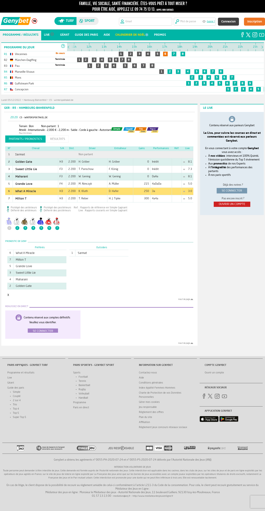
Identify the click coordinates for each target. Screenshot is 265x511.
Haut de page (184, 299)
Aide (141, 378)
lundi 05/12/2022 (11, 100)
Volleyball (84, 394)
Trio (15, 404)
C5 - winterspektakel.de (61, 100)
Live (9, 378)
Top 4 (16, 409)
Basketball (84, 385)
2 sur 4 (17, 400)
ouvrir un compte (232, 204)
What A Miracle (25, 191)
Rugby (82, 389)
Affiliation (144, 422)
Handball (83, 398)
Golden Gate (23, 161)
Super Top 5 (19, 417)
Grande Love (23, 184)
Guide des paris (15, 388)
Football (83, 377)
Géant (10, 383)
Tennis (82, 381)
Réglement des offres (151, 412)
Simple (16, 392)
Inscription (254, 21)
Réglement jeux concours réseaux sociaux (163, 427)
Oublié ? (211, 22)
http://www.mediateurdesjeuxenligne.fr (153, 496)
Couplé (17, 396)
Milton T (20, 198)
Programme (79, 402)
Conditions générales (151, 383)
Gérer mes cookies (149, 402)
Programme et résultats (20, 373)
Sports (76, 373)
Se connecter (43, 331)
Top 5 (16, 413)
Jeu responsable (148, 407)
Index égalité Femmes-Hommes (157, 388)
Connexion (228, 21)
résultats (57, 139)
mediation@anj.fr (122, 496)
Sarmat (20, 154)
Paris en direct (81, 407)
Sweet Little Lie (26, 169)
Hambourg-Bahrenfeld (35, 100)
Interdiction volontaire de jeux (132, 467)
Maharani (21, 176)
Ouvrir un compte (214, 373)
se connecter (232, 190)
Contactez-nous (148, 373)
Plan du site (145, 417)
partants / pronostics (25, 139)
